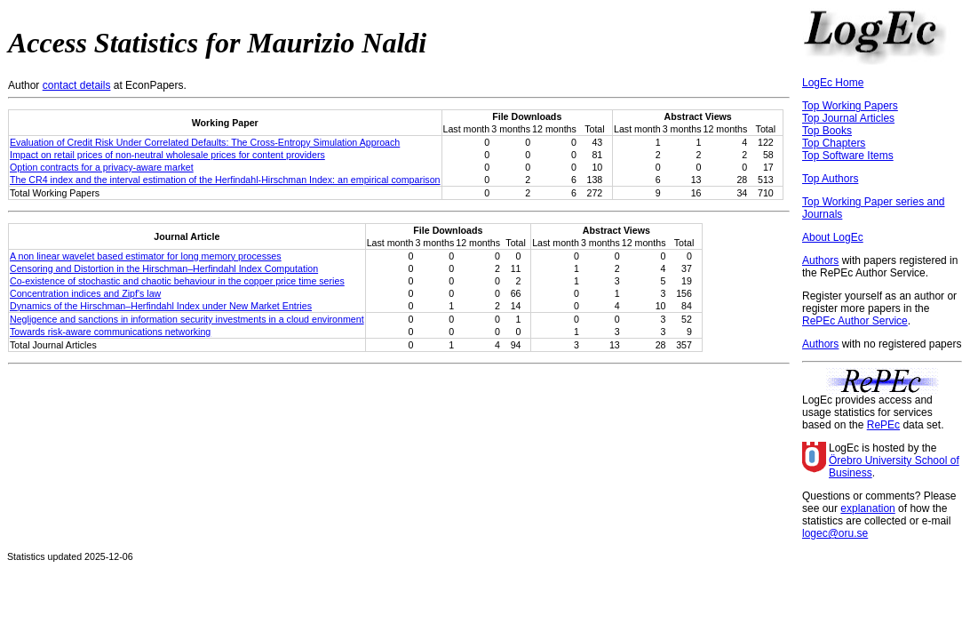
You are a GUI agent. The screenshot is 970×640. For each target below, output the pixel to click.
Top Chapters (833, 143)
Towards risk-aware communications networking (110, 331)
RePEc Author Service (855, 321)
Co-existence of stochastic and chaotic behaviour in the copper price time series (177, 281)
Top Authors (830, 178)
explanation (867, 508)
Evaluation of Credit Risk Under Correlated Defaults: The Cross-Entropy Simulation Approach (205, 142)
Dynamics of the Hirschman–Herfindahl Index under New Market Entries (161, 305)
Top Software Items (848, 155)
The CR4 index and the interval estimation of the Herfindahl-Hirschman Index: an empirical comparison (225, 179)
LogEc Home (832, 82)
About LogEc (832, 237)
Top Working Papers (850, 106)
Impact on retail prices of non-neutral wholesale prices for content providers (167, 154)
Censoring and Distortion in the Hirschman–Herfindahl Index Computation (164, 268)
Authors (820, 260)
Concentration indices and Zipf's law (85, 293)
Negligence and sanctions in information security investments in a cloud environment (187, 319)
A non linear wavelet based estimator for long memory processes (146, 256)
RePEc (883, 425)
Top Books (827, 130)
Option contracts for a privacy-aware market (102, 167)
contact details (77, 85)
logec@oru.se (835, 533)
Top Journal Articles (848, 118)
